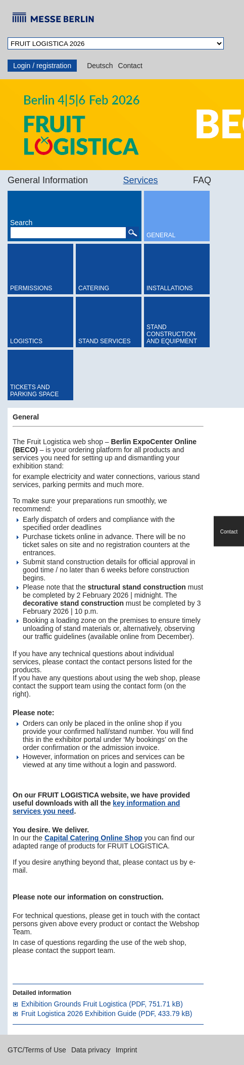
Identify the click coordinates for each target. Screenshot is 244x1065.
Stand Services (104, 341)
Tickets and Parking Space (34, 391)
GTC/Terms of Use (37, 1050)
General (161, 235)
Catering (93, 288)
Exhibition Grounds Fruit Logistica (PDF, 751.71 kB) (102, 1004)
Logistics (26, 341)
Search (21, 223)
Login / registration (42, 66)
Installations (170, 288)
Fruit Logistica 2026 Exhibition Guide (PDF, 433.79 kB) (106, 1013)
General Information (48, 180)
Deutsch (100, 66)
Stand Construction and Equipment (172, 334)
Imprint (126, 1050)
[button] (132, 233)
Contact (130, 66)
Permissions (31, 288)
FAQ (202, 180)
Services (140, 180)
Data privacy (91, 1050)
